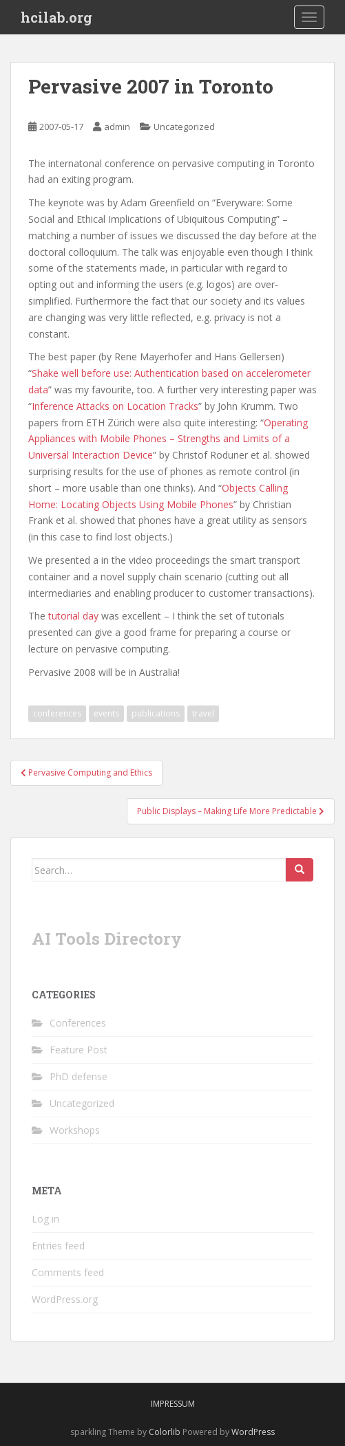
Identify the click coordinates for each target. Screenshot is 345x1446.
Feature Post (78, 1049)
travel (203, 713)
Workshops (75, 1130)
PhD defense (78, 1076)
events (106, 713)
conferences (57, 713)
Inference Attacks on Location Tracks (115, 406)
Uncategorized (184, 126)
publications (156, 713)
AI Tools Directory (107, 939)
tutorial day (73, 615)
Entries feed (58, 1245)
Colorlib (164, 1432)
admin (117, 126)
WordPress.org (65, 1299)
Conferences (78, 1022)
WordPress (253, 1432)
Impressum (173, 1404)
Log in (45, 1218)
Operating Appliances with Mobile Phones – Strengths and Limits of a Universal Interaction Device (168, 439)
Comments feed (68, 1272)
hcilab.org (56, 17)
